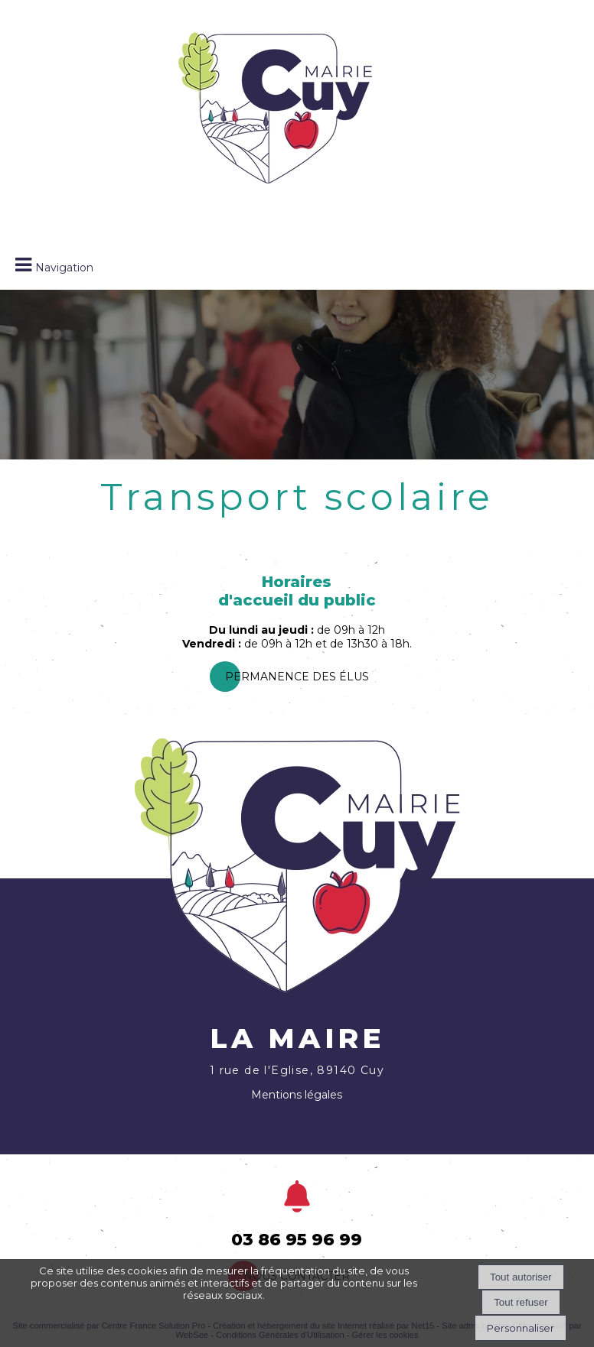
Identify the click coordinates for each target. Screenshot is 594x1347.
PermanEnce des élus (297, 676)
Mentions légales (296, 1095)
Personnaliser (520, 1328)
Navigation (64, 267)
